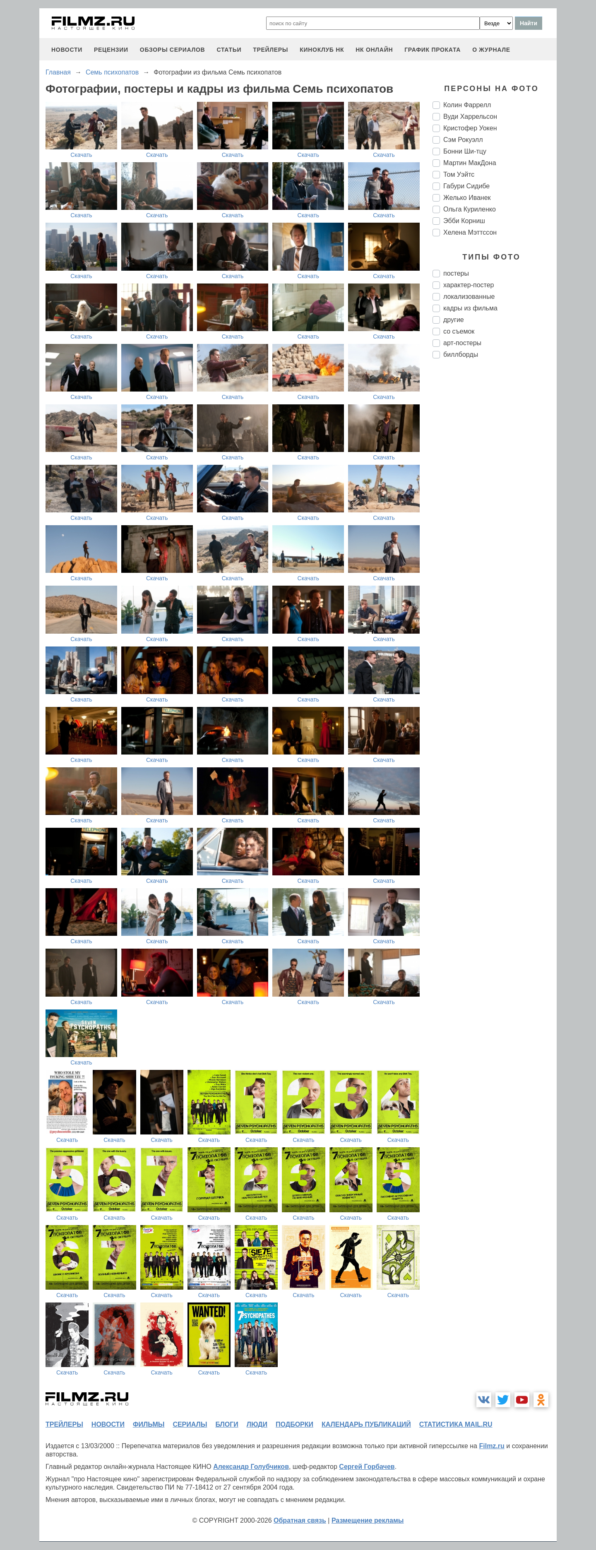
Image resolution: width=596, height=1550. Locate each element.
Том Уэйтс (458, 174)
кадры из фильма (470, 308)
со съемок (458, 331)
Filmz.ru (491, 1445)
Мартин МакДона (469, 162)
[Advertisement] (495, 503)
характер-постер (468, 284)
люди (257, 1424)
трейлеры (270, 49)
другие (453, 319)
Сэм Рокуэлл (463, 139)
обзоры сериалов (172, 49)
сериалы (190, 1424)
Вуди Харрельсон (470, 116)
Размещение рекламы (368, 1520)
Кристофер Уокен (470, 128)
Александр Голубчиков (251, 1466)
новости (66, 49)
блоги (226, 1424)
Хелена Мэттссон (470, 232)
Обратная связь (300, 1520)
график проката (432, 49)
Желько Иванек (467, 197)
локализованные (469, 296)
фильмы (148, 1424)
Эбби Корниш (464, 220)
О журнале (491, 49)
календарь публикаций (366, 1424)
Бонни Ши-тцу (464, 151)
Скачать (81, 154)
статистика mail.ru (456, 1424)
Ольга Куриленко (469, 209)
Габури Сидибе (466, 186)
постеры (456, 273)
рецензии (111, 49)
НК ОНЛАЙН (374, 49)
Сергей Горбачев (366, 1466)
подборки (294, 1424)
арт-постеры (462, 342)
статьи (228, 49)
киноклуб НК (322, 49)
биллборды (460, 354)
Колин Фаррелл (467, 104)
